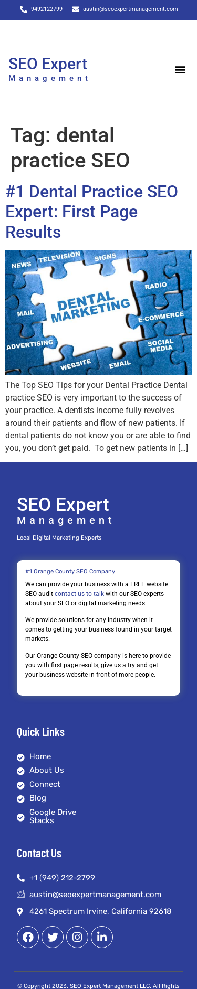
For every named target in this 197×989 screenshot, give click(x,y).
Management (49, 78)
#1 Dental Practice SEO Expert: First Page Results (91, 212)
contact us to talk (79, 593)
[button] (180, 69)
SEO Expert (47, 64)
